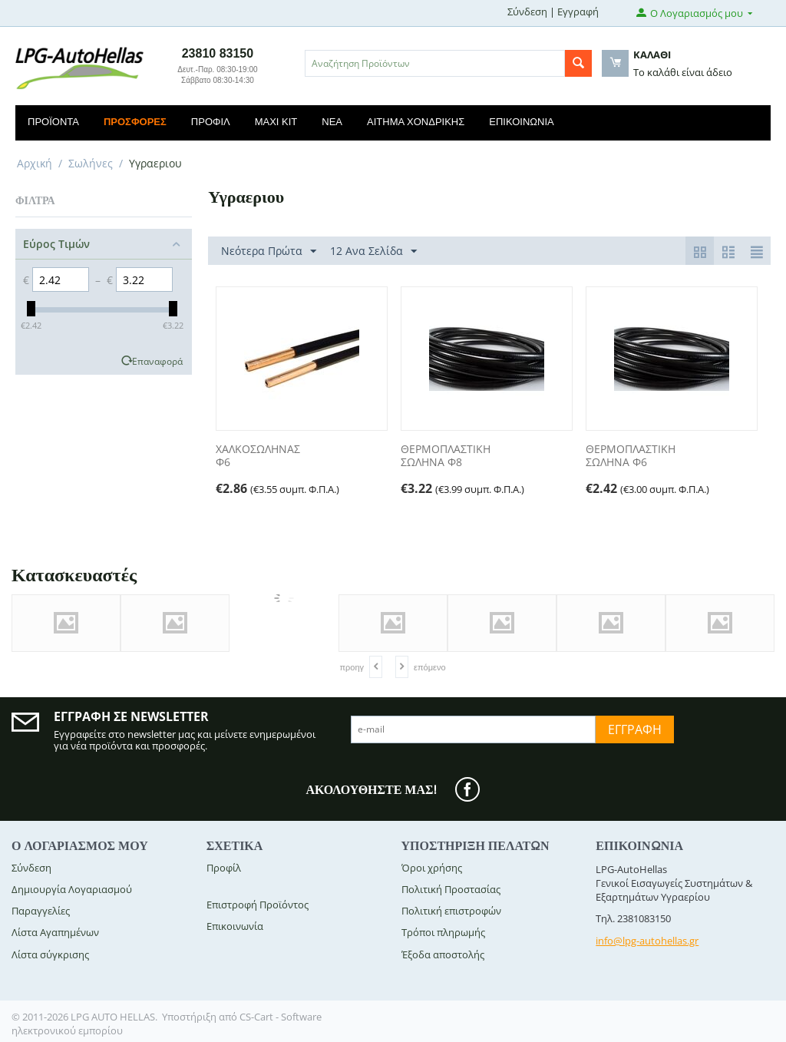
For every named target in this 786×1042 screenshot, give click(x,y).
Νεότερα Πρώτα (268, 251)
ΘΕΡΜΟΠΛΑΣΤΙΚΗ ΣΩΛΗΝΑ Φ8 (445, 456)
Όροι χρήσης (431, 868)
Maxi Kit (276, 121)
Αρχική (34, 163)
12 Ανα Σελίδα (373, 251)
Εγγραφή (578, 11)
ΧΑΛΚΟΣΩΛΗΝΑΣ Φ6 (258, 456)
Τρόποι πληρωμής (443, 932)
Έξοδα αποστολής (442, 954)
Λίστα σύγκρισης (50, 954)
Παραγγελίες (41, 911)
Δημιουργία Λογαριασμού (72, 889)
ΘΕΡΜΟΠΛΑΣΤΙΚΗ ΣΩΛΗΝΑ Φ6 (630, 456)
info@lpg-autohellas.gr (647, 941)
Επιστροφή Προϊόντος (257, 904)
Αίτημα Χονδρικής (415, 121)
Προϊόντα (53, 121)
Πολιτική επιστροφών (451, 911)
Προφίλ (210, 121)
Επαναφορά (157, 361)
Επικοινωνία (521, 121)
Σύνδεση (527, 11)
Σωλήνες (90, 163)
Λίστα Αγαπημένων (55, 932)
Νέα (332, 121)
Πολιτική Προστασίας (450, 889)
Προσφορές (135, 121)
